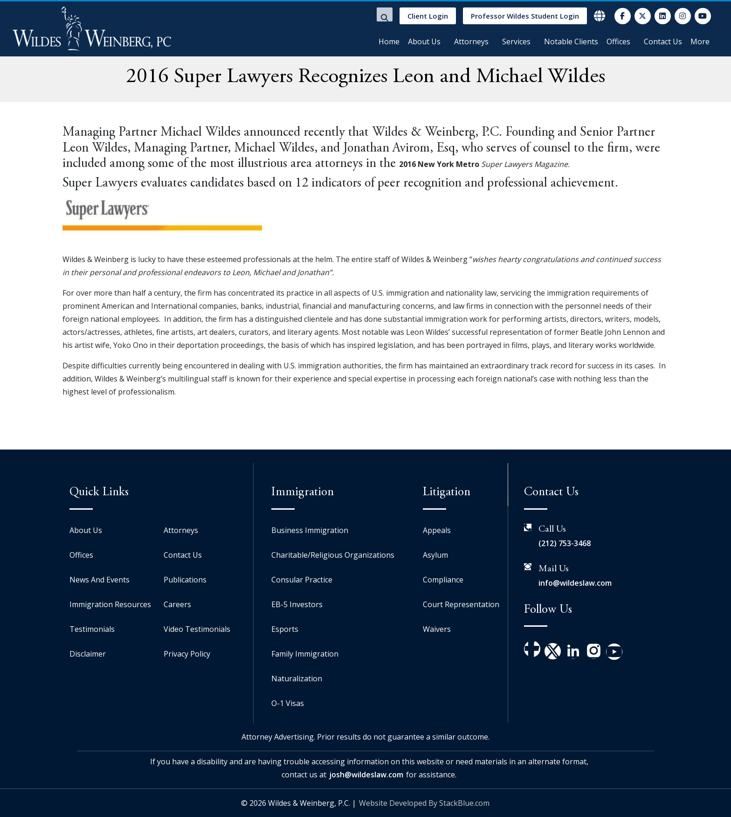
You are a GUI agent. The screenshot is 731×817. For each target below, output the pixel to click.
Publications (185, 580)
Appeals (437, 530)
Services (516, 41)
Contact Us (663, 41)
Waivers (437, 629)
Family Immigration (304, 654)
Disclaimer (87, 654)
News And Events (99, 580)
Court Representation (461, 604)
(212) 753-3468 (564, 543)
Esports (284, 629)
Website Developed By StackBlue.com (424, 803)
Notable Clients (571, 41)
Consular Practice (301, 580)
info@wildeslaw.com (575, 583)
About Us (424, 41)
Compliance (443, 580)
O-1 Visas (287, 703)
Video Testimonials (197, 629)
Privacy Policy (187, 654)
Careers (177, 604)
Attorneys (471, 41)
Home (389, 41)
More (700, 41)
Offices (618, 41)
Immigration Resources (110, 604)
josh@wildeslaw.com (366, 774)
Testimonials (92, 629)
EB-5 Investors (297, 604)
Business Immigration (309, 530)
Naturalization (296, 678)
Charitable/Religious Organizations (332, 555)
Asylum (435, 555)
